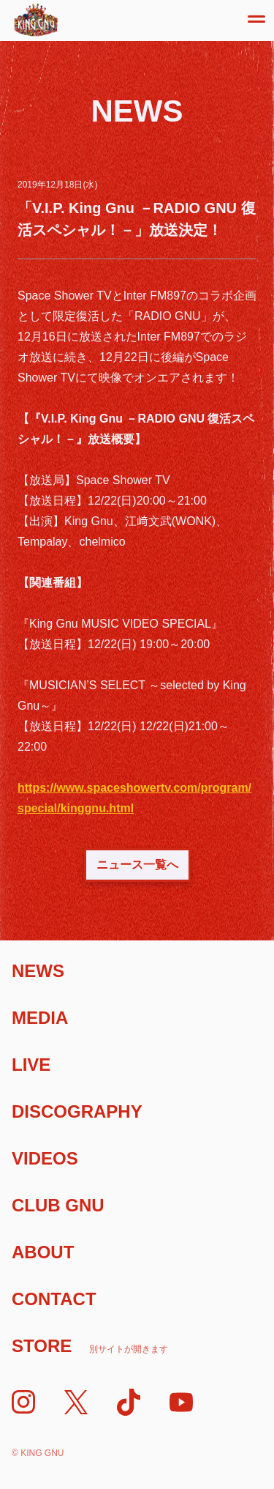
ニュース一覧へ (137, 864)
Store (90, 1346)
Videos (45, 1158)
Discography (77, 1111)
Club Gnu (58, 1205)
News (38, 971)
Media (40, 1018)
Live (31, 1064)
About (43, 1252)
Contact (54, 1299)
